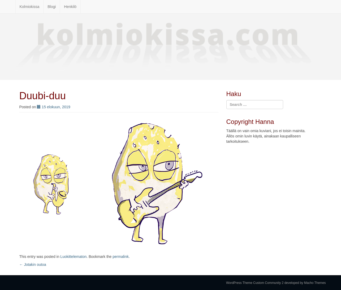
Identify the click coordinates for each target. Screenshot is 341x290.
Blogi (52, 7)
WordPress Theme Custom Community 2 (254, 283)
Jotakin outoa (32, 264)
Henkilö (70, 7)
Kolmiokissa (30, 7)
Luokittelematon (73, 256)
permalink (121, 256)
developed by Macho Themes (305, 283)
